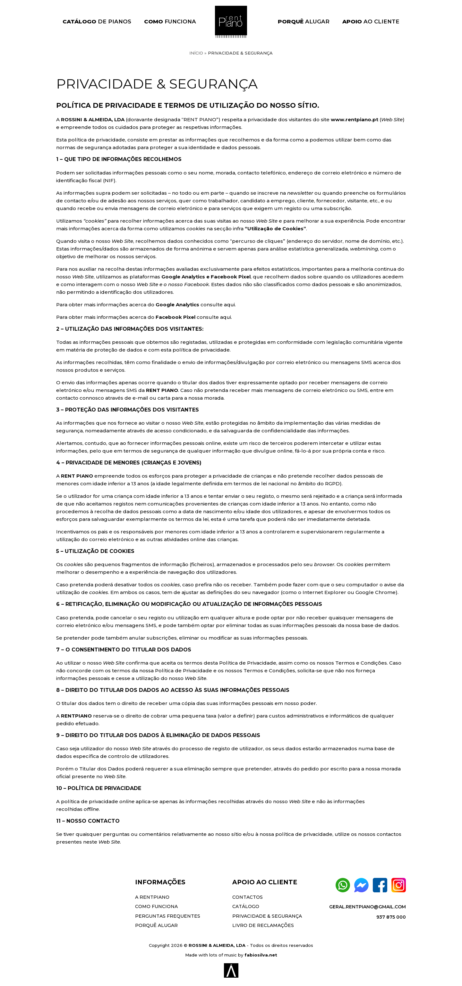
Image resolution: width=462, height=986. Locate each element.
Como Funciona (156, 906)
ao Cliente (370, 21)
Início (196, 52)
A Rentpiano (152, 897)
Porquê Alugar (156, 925)
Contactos (247, 897)
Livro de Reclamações (263, 925)
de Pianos (97, 21)
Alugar (303, 21)
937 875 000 (391, 917)
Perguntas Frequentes (167, 916)
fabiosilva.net (260, 954)
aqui (229, 305)
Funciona (170, 21)
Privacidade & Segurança (267, 916)
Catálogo (245, 906)
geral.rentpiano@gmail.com (367, 907)
